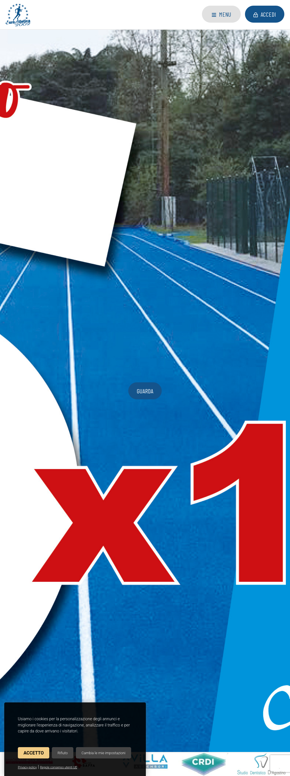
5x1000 (27, 290)
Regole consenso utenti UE (58, 767)
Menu (221, 14)
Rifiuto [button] (62, 753)
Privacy (175, 722)
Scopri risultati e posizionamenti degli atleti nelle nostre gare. (145, 466)
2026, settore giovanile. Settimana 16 (139, 294)
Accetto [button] (34, 753)
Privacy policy (27, 767)
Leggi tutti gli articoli (145, 378)
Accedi (264, 14)
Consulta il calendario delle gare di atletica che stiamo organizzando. (51, 466)
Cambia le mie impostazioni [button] (103, 753)
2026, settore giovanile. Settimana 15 (231, 294)
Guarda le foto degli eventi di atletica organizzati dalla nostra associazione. (239, 466)
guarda (145, 104)
